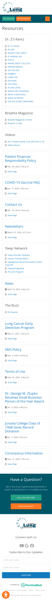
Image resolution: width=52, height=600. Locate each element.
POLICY (11, 60)
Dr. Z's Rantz (14, 39)
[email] (26, 567)
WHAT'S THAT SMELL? (17, 53)
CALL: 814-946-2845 (26, 497)
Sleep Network (16, 248)
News (9, 283)
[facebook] (31, 544)
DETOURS (12, 80)
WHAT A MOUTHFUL (17, 94)
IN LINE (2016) (14, 87)
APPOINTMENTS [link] (26, 506)
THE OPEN (12, 84)
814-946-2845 (8, 18)
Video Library (14, 145)
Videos (10, 134)
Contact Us (13, 204)
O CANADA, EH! (15, 56)
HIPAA (31, 590)
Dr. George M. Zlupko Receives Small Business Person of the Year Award (24, 397)
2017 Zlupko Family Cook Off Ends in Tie (26, 141)
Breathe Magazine (19, 113)
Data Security (22, 590)
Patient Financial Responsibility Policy (20, 158)
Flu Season (13, 312)
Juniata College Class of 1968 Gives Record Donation (22, 427)
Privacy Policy (10, 590)
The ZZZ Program (15, 271)
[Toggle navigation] (47, 18)
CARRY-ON (12, 77)
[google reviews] (26, 544)
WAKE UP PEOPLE (16, 98)
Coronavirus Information (24, 453)
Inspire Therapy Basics (18, 258)
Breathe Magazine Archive (20, 119)
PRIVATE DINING (15, 67)
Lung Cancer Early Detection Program (19, 325)
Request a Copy (15, 123)
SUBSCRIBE (26, 575)
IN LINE (11, 49)
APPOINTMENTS (23, 18)
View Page (12, 171)
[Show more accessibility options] (6, 595)
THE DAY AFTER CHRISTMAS (20, 101)
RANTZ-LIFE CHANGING (18, 91)
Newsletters (14, 226)
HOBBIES (12, 73)
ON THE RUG (13, 70)
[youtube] (21, 544)
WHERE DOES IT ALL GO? (19, 63)
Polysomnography (16, 268)
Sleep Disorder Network (19, 255)
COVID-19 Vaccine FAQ (22, 182)
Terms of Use (15, 371)
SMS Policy (13, 349)
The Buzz (12, 305)
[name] (26, 559)
